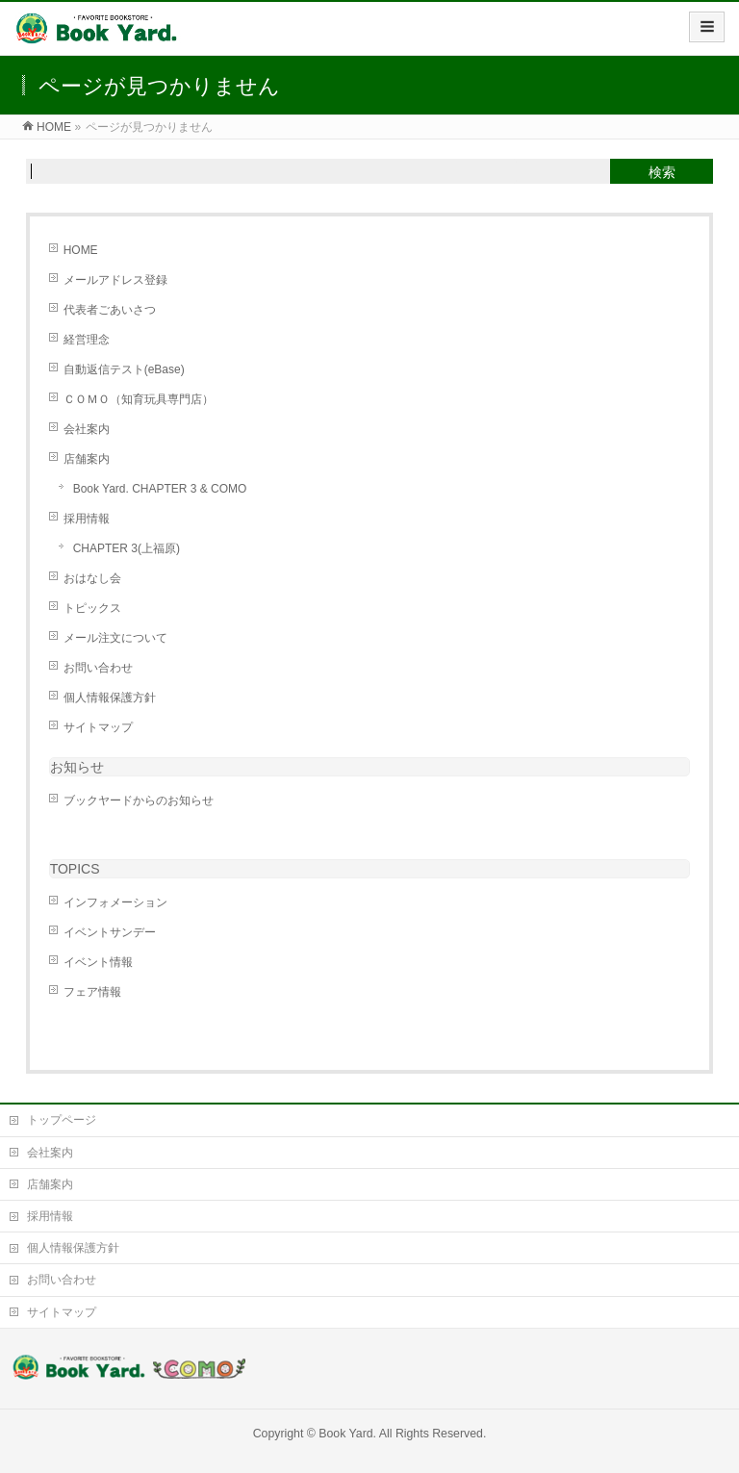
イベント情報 (98, 962)
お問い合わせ (98, 667)
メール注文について (115, 638)
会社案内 (87, 429)
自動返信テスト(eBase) (124, 369)
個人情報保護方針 (110, 697)
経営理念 (87, 339)
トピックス (92, 608)
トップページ (61, 1120)
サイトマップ (98, 727)
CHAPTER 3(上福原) (126, 548)
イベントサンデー (110, 932)
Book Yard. (347, 1433)
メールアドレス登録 (115, 280)
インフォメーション (115, 902)
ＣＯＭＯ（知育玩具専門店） (139, 399)
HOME (81, 250)
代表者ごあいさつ (110, 310)
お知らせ (77, 767)
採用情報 (87, 518)
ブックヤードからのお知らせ (139, 800)
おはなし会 (92, 578)
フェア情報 (92, 992)
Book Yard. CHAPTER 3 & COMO (160, 488)
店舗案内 (87, 459)
